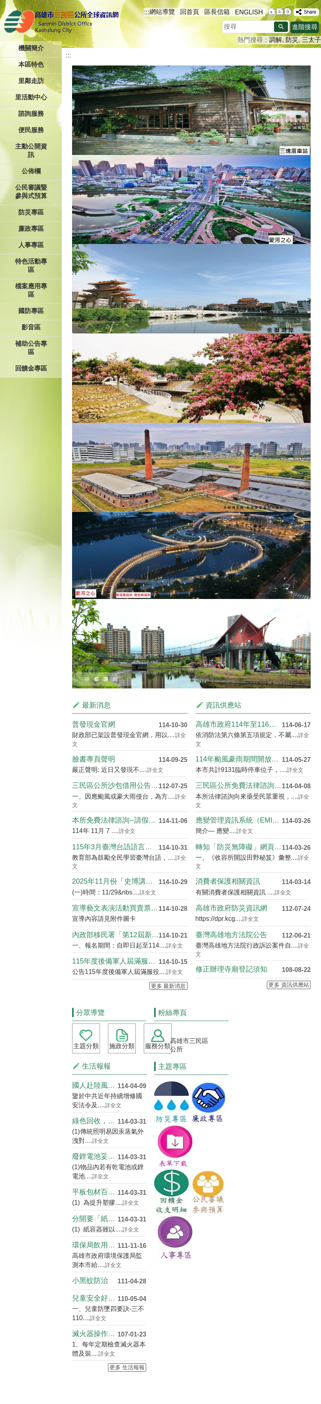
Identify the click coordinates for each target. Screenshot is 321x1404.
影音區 (31, 327)
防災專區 (31, 212)
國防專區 (31, 310)
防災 (292, 39)
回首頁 (189, 11)
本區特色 (31, 64)
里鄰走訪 (31, 80)
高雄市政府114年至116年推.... (239, 724)
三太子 (311, 39)
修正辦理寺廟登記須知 (231, 969)
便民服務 (31, 130)
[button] (281, 27)
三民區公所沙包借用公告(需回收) (115, 785)
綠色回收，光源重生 (94, 1121)
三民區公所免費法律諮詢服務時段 (239, 785)
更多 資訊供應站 (288, 985)
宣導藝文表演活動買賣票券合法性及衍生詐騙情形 (115, 908)
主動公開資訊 (31, 150)
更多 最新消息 (168, 986)
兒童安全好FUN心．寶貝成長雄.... (94, 1298)
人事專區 (31, 245)
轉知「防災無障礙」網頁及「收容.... (239, 847)
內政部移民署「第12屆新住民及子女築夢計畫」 (115, 935)
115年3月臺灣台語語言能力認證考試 (115, 847)
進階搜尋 (304, 27)
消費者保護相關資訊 (228, 881)
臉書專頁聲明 (93, 759)
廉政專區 (31, 228)
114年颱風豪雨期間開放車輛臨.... (239, 759)
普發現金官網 (93, 724)
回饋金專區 (31, 368)
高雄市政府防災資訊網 (231, 908)
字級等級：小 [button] (271, 11)
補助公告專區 (31, 347)
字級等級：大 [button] (287, 11)
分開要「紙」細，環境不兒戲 (94, 1219)
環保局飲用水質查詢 (94, 1245)
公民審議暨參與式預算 (31, 191)
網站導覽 (162, 11)
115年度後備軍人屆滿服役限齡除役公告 (115, 961)
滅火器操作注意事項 (94, 1334)
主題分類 (86, 1046)
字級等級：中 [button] (279, 11)
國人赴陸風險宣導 (94, 1085)
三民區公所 (62, 22)
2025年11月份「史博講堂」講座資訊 (115, 881)
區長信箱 (217, 11)
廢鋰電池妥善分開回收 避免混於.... (94, 1156)
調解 (275, 39)
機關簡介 (31, 48)
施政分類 (122, 1046)
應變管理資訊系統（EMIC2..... (239, 820)
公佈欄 (31, 171)
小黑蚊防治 (90, 1281)
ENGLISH (249, 12)
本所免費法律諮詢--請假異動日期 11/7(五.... (115, 820)
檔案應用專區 (31, 290)
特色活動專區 (31, 265)
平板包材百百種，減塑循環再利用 (94, 1192)
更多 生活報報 (127, 1367)
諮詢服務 (31, 113)
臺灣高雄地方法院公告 (231, 935)
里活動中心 (31, 97)
